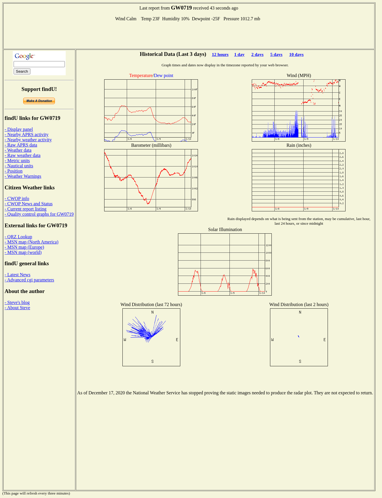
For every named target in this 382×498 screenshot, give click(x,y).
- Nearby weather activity (28, 139)
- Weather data (18, 150)
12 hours (220, 54)
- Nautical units (19, 165)
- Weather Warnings (23, 176)
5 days (276, 54)
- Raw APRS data (21, 144)
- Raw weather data (23, 155)
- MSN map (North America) (31, 241)
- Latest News (17, 274)
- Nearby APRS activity (27, 134)
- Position (14, 171)
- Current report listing (25, 208)
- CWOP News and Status (29, 203)
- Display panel (19, 129)
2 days (257, 54)
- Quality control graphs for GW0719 (39, 214)
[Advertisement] (188, 34)
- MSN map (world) (23, 252)
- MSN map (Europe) (24, 247)
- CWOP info (17, 198)
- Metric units (17, 160)
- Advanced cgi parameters (29, 279)
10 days (296, 54)
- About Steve (17, 307)
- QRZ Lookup (18, 236)
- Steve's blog (17, 302)
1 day (239, 54)
